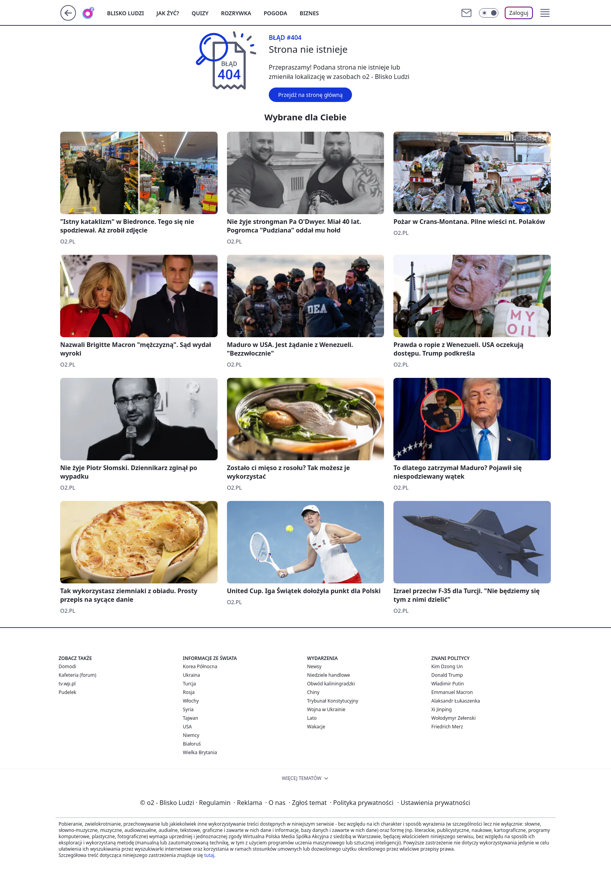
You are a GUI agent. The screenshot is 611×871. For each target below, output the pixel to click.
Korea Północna (200, 666)
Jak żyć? (168, 13)
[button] (545, 13)
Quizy (200, 13)
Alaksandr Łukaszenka (455, 701)
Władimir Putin (447, 683)
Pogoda (275, 13)
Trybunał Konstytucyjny (332, 701)
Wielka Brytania (200, 752)
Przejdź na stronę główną (310, 94)
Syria (188, 709)
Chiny (313, 692)
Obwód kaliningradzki (331, 683)
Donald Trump (447, 675)
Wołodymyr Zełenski (453, 718)
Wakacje (316, 726)
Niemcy (191, 735)
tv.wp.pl (67, 683)
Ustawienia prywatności (433, 802)
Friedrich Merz (447, 726)
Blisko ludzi (125, 13)
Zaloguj (519, 12)
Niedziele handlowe (328, 675)
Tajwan (190, 718)
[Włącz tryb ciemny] (488, 13)
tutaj (209, 855)
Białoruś (192, 743)
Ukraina (191, 675)
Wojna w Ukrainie (326, 709)
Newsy (314, 666)
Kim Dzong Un (447, 666)
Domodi (67, 666)
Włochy (191, 701)
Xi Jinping (441, 709)
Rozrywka (236, 13)
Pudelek (67, 692)
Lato (312, 718)
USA (187, 726)
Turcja (189, 683)
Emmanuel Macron (452, 692)
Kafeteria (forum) (77, 675)
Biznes (309, 13)
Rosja (189, 692)
